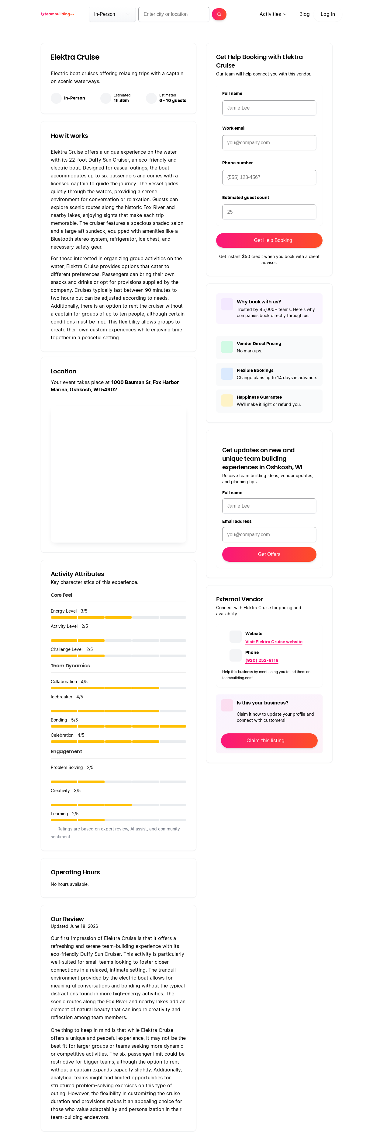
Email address (237, 521)
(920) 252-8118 (261, 661)
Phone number (237, 163)
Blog (304, 14)
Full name (232, 94)
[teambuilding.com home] (57, 14)
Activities (270, 14)
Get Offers (269, 554)
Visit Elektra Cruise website (273, 642)
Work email (234, 128)
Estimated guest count (245, 198)
